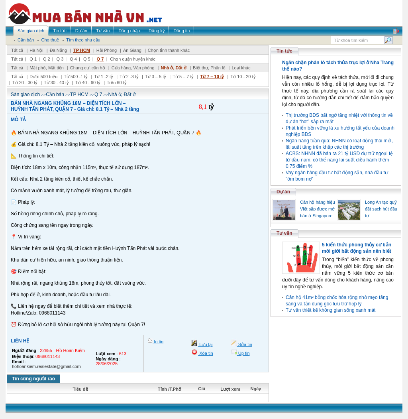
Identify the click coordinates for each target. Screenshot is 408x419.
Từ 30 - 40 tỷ (56, 82)
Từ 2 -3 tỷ (129, 76)
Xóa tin (205, 353)
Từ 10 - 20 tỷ (242, 76)
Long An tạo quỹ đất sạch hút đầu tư (381, 209)
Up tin (243, 353)
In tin (158, 341)
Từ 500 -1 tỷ (76, 76)
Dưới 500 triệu (43, 76)
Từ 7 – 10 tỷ (212, 76)
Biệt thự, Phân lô (209, 67)
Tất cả (17, 50)
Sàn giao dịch (25, 94)
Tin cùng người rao (33, 379)
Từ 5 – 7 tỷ (183, 76)
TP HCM (81, 50)
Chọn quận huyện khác (132, 59)
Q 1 (33, 59)
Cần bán (55, 94)
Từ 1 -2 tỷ (103, 76)
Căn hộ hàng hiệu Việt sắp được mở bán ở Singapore (317, 209)
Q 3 (60, 59)
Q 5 (86, 59)
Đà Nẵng (58, 50)
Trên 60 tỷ (117, 82)
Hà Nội (36, 50)
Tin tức (284, 51)
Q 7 (100, 59)
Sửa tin (244, 344)
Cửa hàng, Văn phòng (133, 67)
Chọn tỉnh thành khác (169, 50)
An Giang (132, 50)
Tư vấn (284, 233)
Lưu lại (205, 344)
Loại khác (240, 67)
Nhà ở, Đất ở (173, 67)
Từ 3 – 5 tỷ (155, 76)
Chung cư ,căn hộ (87, 67)
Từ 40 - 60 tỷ (87, 82)
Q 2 (46, 59)
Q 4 (73, 59)
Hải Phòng (106, 50)
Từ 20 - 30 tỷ (24, 82)
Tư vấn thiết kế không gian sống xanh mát (330, 310)
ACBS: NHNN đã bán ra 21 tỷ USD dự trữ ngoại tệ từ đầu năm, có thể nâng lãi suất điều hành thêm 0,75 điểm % (339, 160)
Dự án (283, 192)
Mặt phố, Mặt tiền (46, 67)
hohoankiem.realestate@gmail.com (46, 366)
